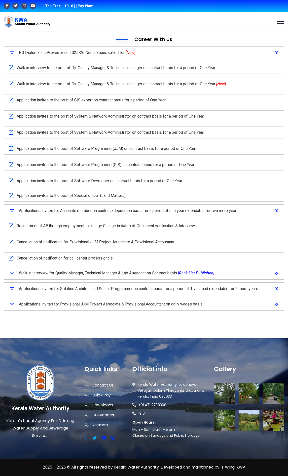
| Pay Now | (85, 6)
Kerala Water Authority (40, 408)
